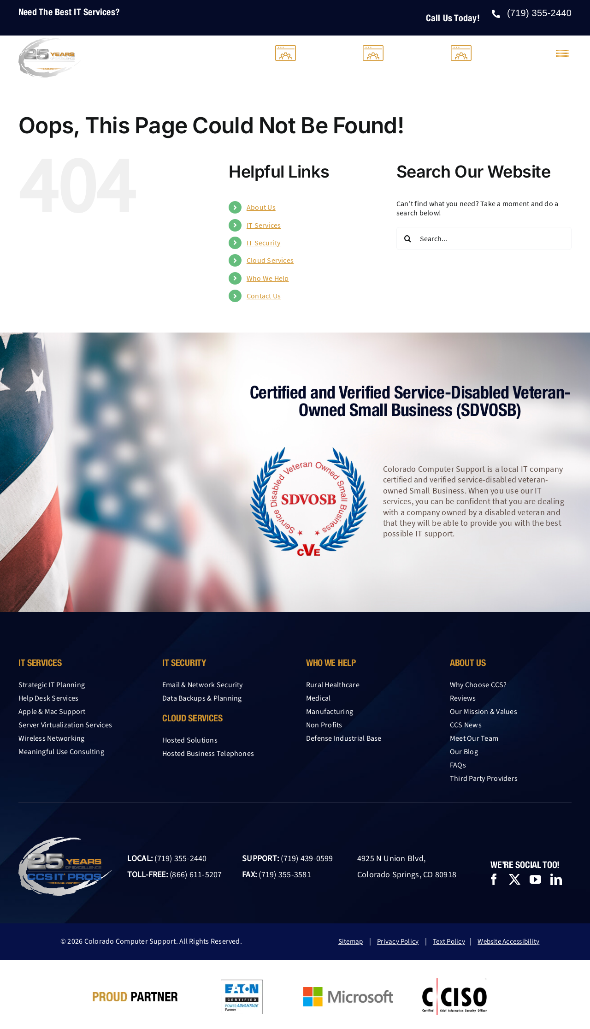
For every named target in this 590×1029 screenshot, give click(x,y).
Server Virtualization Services (65, 725)
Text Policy (449, 941)
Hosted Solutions (190, 740)
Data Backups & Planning (202, 698)
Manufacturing (329, 712)
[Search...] (484, 238)
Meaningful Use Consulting (61, 752)
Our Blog (464, 752)
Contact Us (264, 295)
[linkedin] (556, 879)
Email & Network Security (202, 685)
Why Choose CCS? (478, 685)
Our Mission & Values (483, 712)
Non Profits (324, 725)
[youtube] (535, 879)
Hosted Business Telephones (208, 754)
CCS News (466, 725)
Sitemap (350, 941)
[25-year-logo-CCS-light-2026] (49, 41)
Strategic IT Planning (51, 685)
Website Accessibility (508, 941)
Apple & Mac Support (52, 712)
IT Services (264, 225)
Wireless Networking (51, 738)
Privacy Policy (398, 941)
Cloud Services (270, 260)
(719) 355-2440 (180, 858)
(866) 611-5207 (196, 874)
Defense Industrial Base (344, 738)
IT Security (264, 242)
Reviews (463, 698)
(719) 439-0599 (307, 858)
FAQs (458, 765)
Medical (318, 698)
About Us (261, 207)
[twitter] (514, 879)
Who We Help (268, 278)
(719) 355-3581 (285, 874)
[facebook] (494, 879)
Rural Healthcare (333, 685)
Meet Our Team (474, 738)
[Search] (407, 238)
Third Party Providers (484, 778)
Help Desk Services (48, 698)
